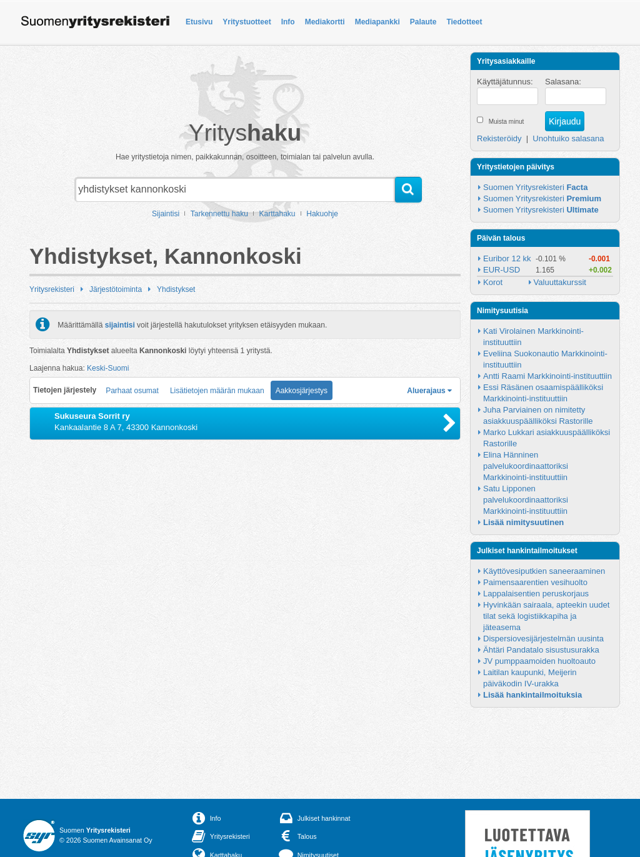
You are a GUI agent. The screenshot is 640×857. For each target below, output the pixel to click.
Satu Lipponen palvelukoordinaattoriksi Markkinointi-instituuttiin (526, 500)
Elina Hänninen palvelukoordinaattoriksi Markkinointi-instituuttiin (526, 466)
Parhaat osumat (132, 390)
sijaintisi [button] (120, 324)
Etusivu (199, 22)
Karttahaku (277, 213)
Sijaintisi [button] (165, 213)
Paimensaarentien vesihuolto (535, 582)
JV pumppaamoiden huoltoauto (539, 661)
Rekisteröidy (499, 138)
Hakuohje (322, 213)
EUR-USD (501, 269)
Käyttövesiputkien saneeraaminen (544, 571)
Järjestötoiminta (115, 289)
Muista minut (506, 121)
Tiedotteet (464, 22)
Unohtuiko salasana (568, 138)
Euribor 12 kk (507, 258)
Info (288, 22)
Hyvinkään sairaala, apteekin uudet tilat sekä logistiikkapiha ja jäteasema (547, 616)
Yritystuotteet (246, 22)
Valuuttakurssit (560, 282)
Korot (492, 282)
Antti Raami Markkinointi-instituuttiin (547, 376)
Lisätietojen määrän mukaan (217, 390)
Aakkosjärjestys (302, 390)
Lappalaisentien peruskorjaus (536, 593)
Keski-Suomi (108, 368)
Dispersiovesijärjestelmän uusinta (543, 638)
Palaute (423, 22)
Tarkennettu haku (219, 213)
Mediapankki (377, 22)
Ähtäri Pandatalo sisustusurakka (541, 649)
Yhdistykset (176, 289)
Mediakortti (325, 22)
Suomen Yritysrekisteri (535, 187)
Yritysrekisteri (51, 289)
